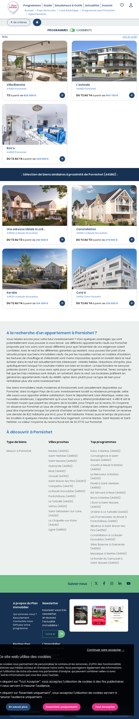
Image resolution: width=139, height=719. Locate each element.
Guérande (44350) (60, 466)
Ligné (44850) (57, 529)
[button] (130, 5)
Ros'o (11, 148)
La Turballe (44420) (61, 501)
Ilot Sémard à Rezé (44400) (108, 492)
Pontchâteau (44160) (62, 496)
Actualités (92, 5)
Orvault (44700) (59, 476)
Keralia (12, 293)
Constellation (86, 229)
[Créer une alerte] (37, 22)
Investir (107, 5)
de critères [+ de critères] (18, 22)
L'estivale (83, 85)
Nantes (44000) (59, 451)
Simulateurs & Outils (68, 5)
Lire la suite (130, 37)
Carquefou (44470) (61, 486)
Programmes (32, 5)
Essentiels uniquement (61, 707)
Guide (48, 5)
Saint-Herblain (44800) (63, 456)
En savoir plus (18, 707)
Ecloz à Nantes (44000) (105, 451)
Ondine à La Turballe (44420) (109, 512)
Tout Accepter (105, 707)
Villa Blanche (16, 85)
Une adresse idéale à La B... (26, 229)
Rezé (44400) (57, 471)
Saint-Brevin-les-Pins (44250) (67, 481)
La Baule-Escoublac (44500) (67, 491)
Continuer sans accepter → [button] (106, 650)
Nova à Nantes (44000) (105, 498)
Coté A (81, 293)
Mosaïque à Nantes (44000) (108, 553)
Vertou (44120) (58, 506)
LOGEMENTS (84, 30)
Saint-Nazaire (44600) (63, 461)
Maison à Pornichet (19, 451)
